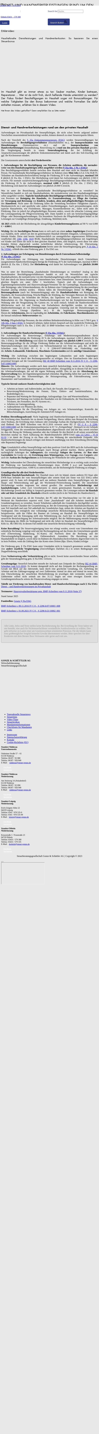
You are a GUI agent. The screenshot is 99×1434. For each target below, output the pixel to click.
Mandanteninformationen (18, 724)
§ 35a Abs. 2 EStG (10, 256)
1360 (19, 239)
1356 (25, 239)
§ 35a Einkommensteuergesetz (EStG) (46, 140)
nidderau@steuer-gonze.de (20, 763)
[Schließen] (2, 861)
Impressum (12, 734)
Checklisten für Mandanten (19, 727)
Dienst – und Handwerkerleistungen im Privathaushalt (26, 586)
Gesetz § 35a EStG (22, 601)
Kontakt (10, 740)
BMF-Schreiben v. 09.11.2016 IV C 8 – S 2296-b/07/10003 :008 (30, 606)
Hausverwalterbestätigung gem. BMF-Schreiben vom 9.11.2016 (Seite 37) (48, 591)
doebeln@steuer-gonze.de (19, 844)
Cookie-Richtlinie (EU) (17, 742)
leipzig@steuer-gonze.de (19, 817)
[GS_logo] (24, 78)
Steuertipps (12, 717)
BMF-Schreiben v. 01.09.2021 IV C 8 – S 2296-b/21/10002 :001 (30, 611)
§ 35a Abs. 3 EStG (55, 333)
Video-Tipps (12, 719)
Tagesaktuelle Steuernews (18, 714)
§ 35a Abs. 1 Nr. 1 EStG (74, 168)
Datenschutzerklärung (17, 737)
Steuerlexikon (13, 722)
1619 (31, 239)
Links (9, 730)
